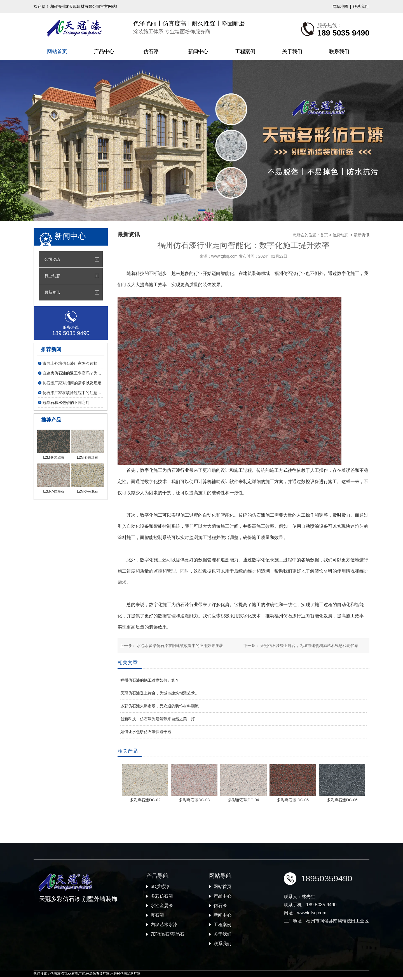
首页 (324, 235)
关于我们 (292, 51)
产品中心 (104, 51)
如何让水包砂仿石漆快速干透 (145, 731)
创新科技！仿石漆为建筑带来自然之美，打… (159, 719)
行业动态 (52, 276)
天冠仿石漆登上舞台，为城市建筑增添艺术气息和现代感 (308, 645)
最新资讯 (52, 292)
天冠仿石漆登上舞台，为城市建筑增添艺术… (159, 693)
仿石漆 (151, 51)
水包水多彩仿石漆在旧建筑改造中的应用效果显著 (179, 645)
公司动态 (52, 259)
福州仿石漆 (285, 273)
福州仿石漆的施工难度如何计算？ (149, 680)
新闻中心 (198, 51)
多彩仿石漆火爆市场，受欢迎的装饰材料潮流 (159, 706)
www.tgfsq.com (224, 256)
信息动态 (340, 235)
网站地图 (340, 6)
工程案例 (245, 51)
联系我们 (361, 6)
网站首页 (57, 51)
